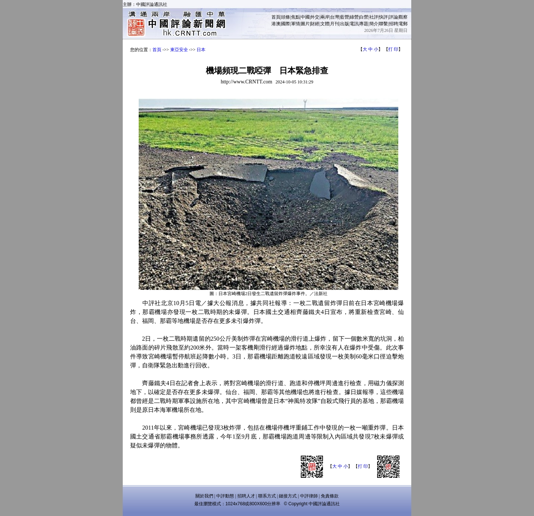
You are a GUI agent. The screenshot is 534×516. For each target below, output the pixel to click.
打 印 (393, 49)
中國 (305, 17)
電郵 (403, 23)
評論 (393, 17)
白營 (363, 17)
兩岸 (324, 17)
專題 (363, 23)
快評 (383, 17)
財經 (314, 23)
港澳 (275, 23)
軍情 (295, 23)
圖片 (305, 23)
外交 (314, 17)
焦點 (295, 17)
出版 (344, 23)
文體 (324, 23)
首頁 (275, 17)
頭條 (285, 17)
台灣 (334, 17)
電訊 (354, 23)
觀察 (403, 17)
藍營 (344, 17)
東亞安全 (179, 49)
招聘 (393, 23)
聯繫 (383, 23)
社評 (373, 17)
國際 (285, 23)
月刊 (334, 23)
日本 (201, 49)
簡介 (373, 23)
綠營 (354, 17)
